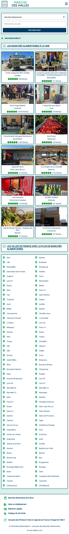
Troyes (9, 341)
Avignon (10, 276)
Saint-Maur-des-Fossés (16, 272)
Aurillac (42, 304)
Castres (10, 481)
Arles (41, 439)
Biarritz (42, 453)
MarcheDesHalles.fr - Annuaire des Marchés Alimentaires (37, 526)
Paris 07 (10, 402)
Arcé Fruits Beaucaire (51, 139)
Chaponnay (43, 369)
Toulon (41, 337)
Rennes (10, 332)
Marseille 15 (11, 392)
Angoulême (11, 430)
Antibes (42, 272)
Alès (8, 351)
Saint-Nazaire (44, 411)
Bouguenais (44, 462)
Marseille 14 (44, 388)
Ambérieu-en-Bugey (47, 425)
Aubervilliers (11, 360)
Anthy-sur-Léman (14, 434)
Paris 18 (42, 290)
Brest (9, 472)
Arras (41, 355)
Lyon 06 (10, 383)
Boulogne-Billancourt (15, 467)
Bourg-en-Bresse (45, 365)
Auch (9, 304)
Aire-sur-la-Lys (12, 425)
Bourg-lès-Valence (14, 369)
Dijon (9, 374)
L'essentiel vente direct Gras (51, 109)
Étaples (42, 374)
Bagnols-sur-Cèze (46, 448)
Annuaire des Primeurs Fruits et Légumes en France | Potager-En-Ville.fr (36, 520)
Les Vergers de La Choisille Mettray (51, 170)
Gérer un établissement (17, 504)
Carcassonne (12, 313)
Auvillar (42, 444)
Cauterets (43, 481)
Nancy (9, 286)
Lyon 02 (42, 379)
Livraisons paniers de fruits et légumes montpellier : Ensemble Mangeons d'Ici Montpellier (51, 77)
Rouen (9, 406)
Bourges (42, 467)
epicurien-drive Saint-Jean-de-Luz (18, 170)
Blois (9, 365)
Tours (41, 276)
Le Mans (10, 323)
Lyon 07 (42, 383)
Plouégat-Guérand (46, 402)
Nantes (42, 258)
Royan (41, 332)
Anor (41, 430)
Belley (9, 309)
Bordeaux (43, 262)
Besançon (43, 360)
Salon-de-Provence (46, 416)
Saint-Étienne (44, 295)
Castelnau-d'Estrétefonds (49, 476)
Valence (10, 420)
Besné (9, 453)
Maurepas (43, 392)
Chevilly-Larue (44, 313)
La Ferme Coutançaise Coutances (51, 231)
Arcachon (43, 434)
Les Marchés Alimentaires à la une (28, 46)
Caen (41, 472)
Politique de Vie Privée (16, 513)
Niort (9, 290)
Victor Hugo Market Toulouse (18, 109)
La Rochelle (43, 318)
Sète (8, 337)
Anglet (41, 351)
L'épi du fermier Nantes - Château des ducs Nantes (18, 232)
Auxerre (10, 448)
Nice (8, 258)
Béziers (42, 309)
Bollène (9, 462)
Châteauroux (12, 486)
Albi (8, 346)
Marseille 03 (11, 388)
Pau (8, 295)
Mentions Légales (15, 509)
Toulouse (10, 299)
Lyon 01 (10, 281)
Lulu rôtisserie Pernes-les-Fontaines (18, 200)
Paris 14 (42, 327)
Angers (42, 299)
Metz (9, 397)
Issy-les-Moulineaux (14, 379)
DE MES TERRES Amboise (51, 200)
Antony (9, 355)
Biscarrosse (11, 458)
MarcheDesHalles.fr (13, 38)
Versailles (43, 341)
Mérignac (10, 327)
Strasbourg (43, 267)
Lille (8, 262)
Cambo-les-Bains (13, 476)
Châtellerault (44, 486)
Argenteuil (11, 439)
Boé (40, 458)
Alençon (42, 346)
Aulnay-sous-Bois (14, 444)
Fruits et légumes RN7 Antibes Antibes (18, 76)
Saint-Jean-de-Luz (46, 406)
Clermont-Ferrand (14, 318)
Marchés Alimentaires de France (21, 498)
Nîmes (41, 286)
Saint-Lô (10, 411)
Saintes (10, 416)
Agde (41, 420)
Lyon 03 (42, 323)
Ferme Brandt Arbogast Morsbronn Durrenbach (18, 139)
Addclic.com (37, 530)
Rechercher (34, 30)
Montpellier (11, 267)
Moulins (42, 397)
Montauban (43, 281)
